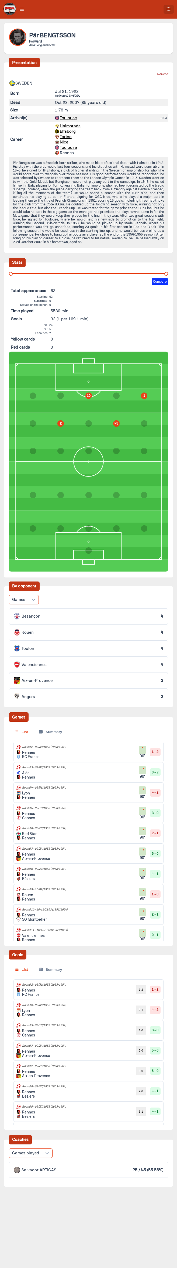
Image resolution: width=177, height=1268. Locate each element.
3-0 (141, 1071)
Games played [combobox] (25, 1153)
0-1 (141, 1009)
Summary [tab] (50, 732)
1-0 (141, 1030)
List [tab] (21, 732)
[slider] (11, 274)
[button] (21, 9)
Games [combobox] (18, 599)
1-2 (141, 989)
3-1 (141, 1111)
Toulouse (68, 117)
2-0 (141, 1050)
